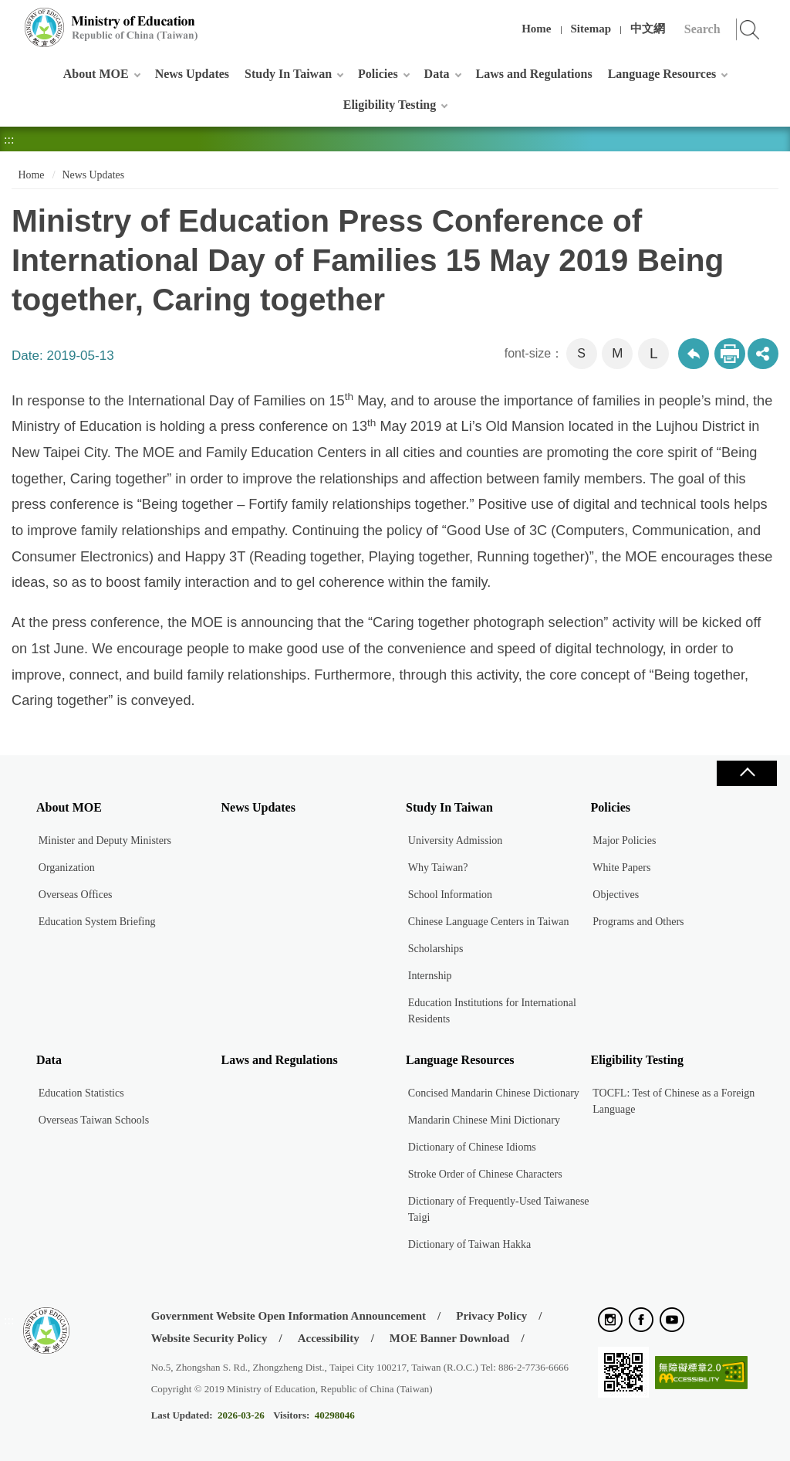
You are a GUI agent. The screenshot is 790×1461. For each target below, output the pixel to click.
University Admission (455, 840)
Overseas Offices (76, 894)
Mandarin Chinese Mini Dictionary (484, 1120)
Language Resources (662, 73)
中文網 (647, 28)
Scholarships (436, 948)
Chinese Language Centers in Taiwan (488, 921)
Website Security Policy (209, 1338)
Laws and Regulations (534, 73)
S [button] (581, 353)
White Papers (621, 867)
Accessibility (329, 1338)
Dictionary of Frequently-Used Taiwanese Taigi (498, 1209)
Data (437, 73)
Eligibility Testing (389, 104)
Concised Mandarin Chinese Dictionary (493, 1093)
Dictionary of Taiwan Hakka (469, 1244)
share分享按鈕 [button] (763, 353)
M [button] (617, 353)
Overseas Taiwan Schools (94, 1120)
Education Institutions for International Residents (492, 1011)
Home (536, 28)
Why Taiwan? (438, 867)
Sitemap (591, 28)
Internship (430, 975)
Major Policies (624, 840)
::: (9, 18)
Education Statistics (81, 1093)
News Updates (192, 73)
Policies (378, 73)
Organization (67, 867)
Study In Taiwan (288, 73)
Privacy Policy (491, 1316)
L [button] (654, 353)
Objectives (615, 894)
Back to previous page (693, 353)
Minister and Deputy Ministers (105, 840)
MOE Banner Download (450, 1338)
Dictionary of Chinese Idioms (472, 1147)
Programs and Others (638, 921)
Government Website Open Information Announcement (288, 1316)
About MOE (96, 73)
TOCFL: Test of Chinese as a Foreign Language (673, 1101)
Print (729, 353)
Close (747, 773)
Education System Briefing (97, 921)
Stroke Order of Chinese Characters (485, 1174)
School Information (450, 894)
